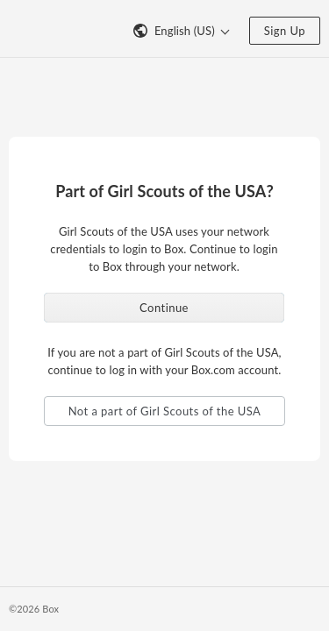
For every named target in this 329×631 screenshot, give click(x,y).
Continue (164, 308)
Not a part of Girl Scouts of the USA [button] (164, 411)
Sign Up (284, 31)
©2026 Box (34, 608)
